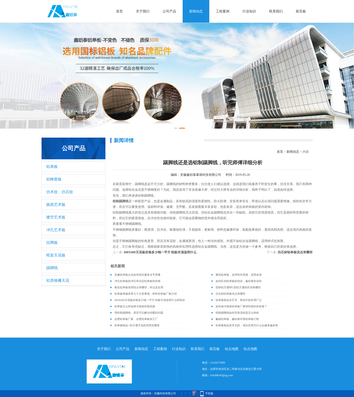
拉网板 (52, 242)
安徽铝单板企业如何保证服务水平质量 (137, 274)
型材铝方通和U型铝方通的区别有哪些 (238, 287)
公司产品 (169, 11)
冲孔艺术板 (55, 230)
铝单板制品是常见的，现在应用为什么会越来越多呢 (247, 325)
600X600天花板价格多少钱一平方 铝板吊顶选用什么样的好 (165, 252)
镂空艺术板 (55, 217)
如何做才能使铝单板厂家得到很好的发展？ (241, 306)
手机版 (209, 393)
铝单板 (52, 166)
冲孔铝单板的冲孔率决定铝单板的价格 (137, 281)
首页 (119, 11)
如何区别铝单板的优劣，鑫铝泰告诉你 (239, 281)
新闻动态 (196, 11)
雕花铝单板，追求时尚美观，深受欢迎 (239, 274)
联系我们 (276, 11)
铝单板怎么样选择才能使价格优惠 (134, 306)
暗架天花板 (55, 255)
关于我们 (142, 11)
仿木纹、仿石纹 (59, 192)
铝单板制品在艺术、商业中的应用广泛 (239, 300)
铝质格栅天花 (57, 280)
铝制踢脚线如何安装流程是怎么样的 (237, 312)
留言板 (301, 11)
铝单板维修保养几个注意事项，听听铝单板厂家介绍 (145, 293)
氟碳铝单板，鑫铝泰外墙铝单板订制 (237, 319)
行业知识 (249, 11)
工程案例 (222, 11)
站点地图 (231, 349)
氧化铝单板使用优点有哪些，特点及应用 (138, 287)
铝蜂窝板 (54, 179)
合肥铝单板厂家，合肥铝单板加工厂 (136, 319)
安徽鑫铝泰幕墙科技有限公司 (200, 174)
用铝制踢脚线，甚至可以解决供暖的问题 (138, 312)
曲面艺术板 (55, 204)
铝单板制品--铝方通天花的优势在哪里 (137, 325)
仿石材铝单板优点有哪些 (295, 252)
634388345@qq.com (221, 375)
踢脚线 (52, 268)
